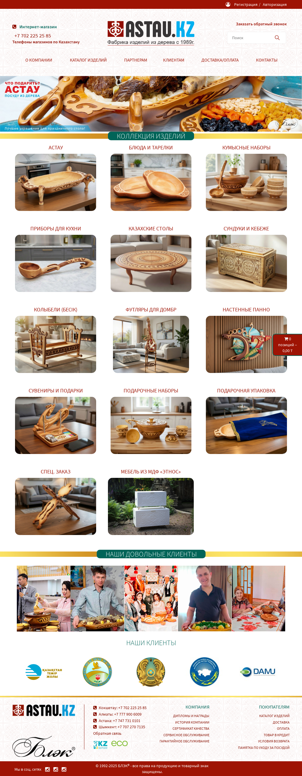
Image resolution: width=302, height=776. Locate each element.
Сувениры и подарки (56, 390)
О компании (38, 60)
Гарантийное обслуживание (184, 741)
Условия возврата (274, 741)
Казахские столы (151, 228)
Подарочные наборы (151, 390)
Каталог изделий (88, 60)
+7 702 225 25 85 (32, 36)
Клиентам (173, 60)
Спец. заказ (55, 471)
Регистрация (245, 4)
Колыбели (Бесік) (55, 309)
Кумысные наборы (246, 147)
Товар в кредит (277, 735)
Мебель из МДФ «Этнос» (151, 471)
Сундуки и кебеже (246, 228)
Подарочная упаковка (246, 390)
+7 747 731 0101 (126, 720)
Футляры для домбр (151, 309)
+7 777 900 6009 (128, 714)
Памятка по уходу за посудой (264, 747)
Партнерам (135, 60)
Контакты (267, 60)
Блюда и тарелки (151, 147)
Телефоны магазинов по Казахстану (46, 41)
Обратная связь (107, 733)
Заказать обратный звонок (261, 24)
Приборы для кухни (55, 228)
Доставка (281, 722)
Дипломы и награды (191, 716)
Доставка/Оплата (220, 60)
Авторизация (275, 4)
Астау (56, 147)
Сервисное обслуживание (186, 735)
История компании (192, 722)
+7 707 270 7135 (131, 726)
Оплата (283, 728)
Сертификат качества (191, 728)
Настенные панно (246, 309)
